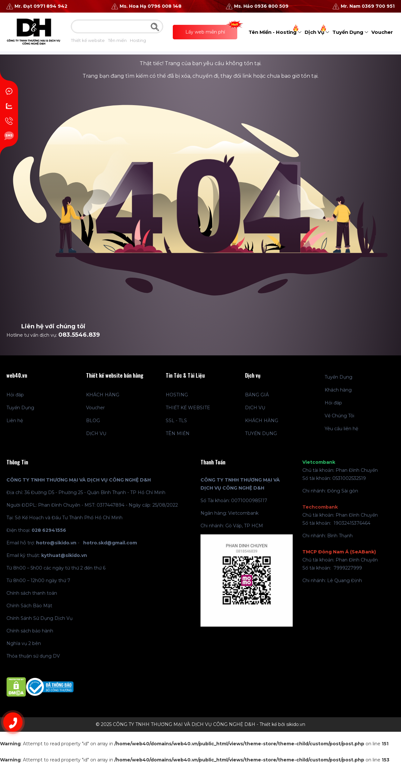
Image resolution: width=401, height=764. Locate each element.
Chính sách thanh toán (31, 593)
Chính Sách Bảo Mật (29, 606)
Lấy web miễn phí (211, 30)
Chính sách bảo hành (29, 631)
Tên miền (117, 40)
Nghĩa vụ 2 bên (23, 643)
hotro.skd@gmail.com (110, 543)
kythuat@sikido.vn (64, 555)
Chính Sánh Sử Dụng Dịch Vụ (39, 618)
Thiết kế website (88, 40)
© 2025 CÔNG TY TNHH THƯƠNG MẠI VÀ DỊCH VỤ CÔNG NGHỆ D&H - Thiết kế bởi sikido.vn (200, 724)
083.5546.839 (79, 334)
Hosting (138, 40)
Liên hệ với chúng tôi (53, 326)
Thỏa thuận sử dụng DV (33, 656)
